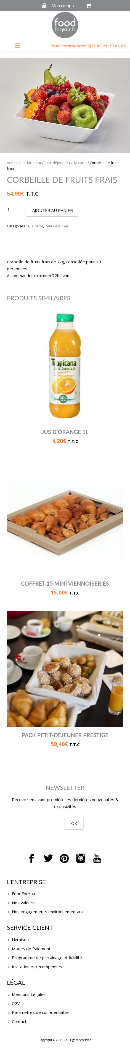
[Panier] (88, 6)
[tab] (65, 248)
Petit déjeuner (56, 162)
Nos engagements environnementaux (48, 911)
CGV (16, 1003)
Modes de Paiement (31, 948)
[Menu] (17, 46)
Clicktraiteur (31, 162)
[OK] (74, 823)
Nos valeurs (23, 902)
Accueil (12, 162)
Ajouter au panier (52, 210)
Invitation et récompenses (37, 966)
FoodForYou (23, 893)
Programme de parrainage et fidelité (47, 957)
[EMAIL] (33, 822)
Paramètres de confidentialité (40, 1012)
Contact (19, 1021)
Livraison (20, 939)
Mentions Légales (29, 994)
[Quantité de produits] (14, 209)
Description (65, 248)
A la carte (79, 162)
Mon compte (64, 5)
